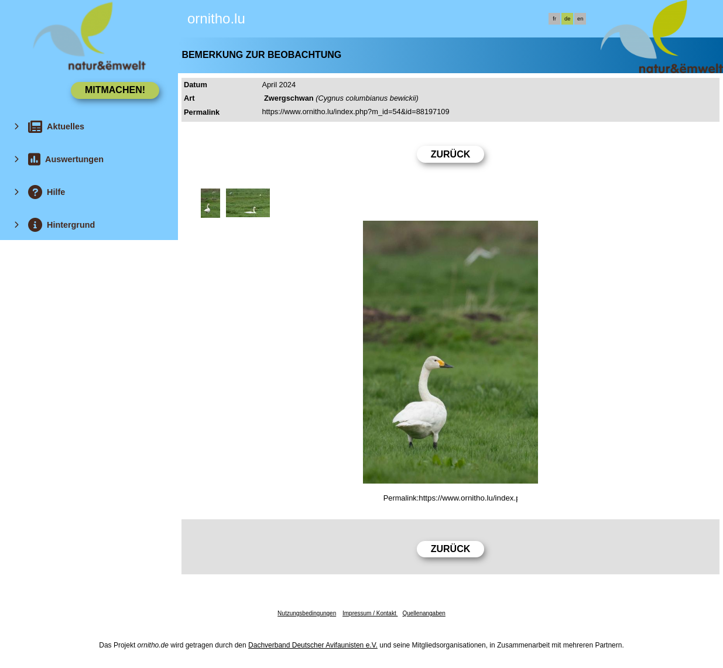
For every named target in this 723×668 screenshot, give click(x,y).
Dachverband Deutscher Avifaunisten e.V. (313, 645)
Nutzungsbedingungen (306, 613)
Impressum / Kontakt (370, 613)
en (580, 19)
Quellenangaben (423, 613)
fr (554, 19)
